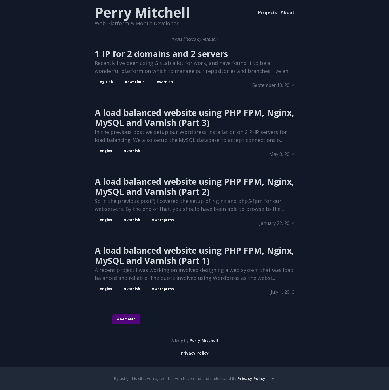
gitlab (107, 81)
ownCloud (136, 81)
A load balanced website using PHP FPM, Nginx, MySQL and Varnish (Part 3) (194, 118)
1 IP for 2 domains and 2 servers (161, 54)
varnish (166, 81)
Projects (267, 12)
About (288, 12)
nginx (107, 150)
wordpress (164, 219)
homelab (128, 319)
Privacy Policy (195, 353)
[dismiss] (272, 378)
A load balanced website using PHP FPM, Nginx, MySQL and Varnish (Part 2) (194, 187)
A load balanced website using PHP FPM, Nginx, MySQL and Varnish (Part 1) (194, 256)
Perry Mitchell (142, 12)
